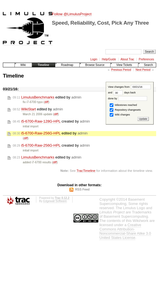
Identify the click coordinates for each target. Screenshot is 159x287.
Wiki (23, 65)
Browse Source (95, 65)
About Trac (127, 59)
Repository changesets (125, 110)
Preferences (146, 59)
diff (46, 102)
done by (127, 98)
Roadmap (67, 65)
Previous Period (121, 69)
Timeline (43, 65)
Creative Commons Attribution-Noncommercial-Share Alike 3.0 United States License (125, 231)
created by (51, 121)
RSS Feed (82, 189)
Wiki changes (120, 115)
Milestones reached (123, 105)
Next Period (142, 69)
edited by (47, 97)
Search (148, 65)
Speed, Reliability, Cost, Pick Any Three (100, 23)
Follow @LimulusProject (72, 14)
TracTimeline (86, 170)
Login (93, 59)
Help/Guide (109, 59)
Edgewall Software (55, 201)
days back (124, 92)
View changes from (129, 86)
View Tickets (124, 65)
